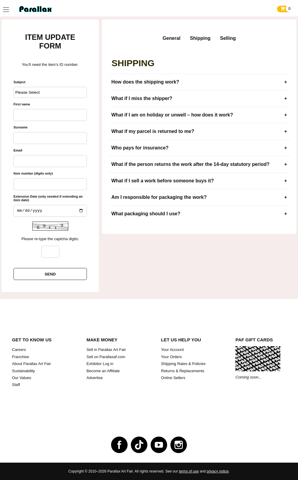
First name (21, 104)
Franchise (20, 357)
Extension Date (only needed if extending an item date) (48, 198)
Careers (19, 349)
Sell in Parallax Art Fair (106, 349)
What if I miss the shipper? (142, 98)
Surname (20, 127)
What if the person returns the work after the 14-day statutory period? (190, 164)
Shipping (200, 38)
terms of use (189, 471)
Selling (228, 38)
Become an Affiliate (103, 371)
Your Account (172, 349)
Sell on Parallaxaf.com (106, 357)
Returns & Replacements (183, 371)
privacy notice (218, 471)
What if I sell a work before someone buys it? (162, 180)
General (172, 38)
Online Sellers (173, 377)
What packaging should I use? (145, 213)
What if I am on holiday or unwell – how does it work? (172, 114)
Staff (16, 384)
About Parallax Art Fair (31, 363)
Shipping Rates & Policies (183, 363)
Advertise (95, 377)
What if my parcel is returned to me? (152, 131)
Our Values (21, 377)
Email (17, 150)
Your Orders (171, 357)
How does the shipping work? (145, 81)
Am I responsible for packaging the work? (159, 197)
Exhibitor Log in (100, 363)
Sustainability (23, 371)
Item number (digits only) (33, 173)
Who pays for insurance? (140, 147)
